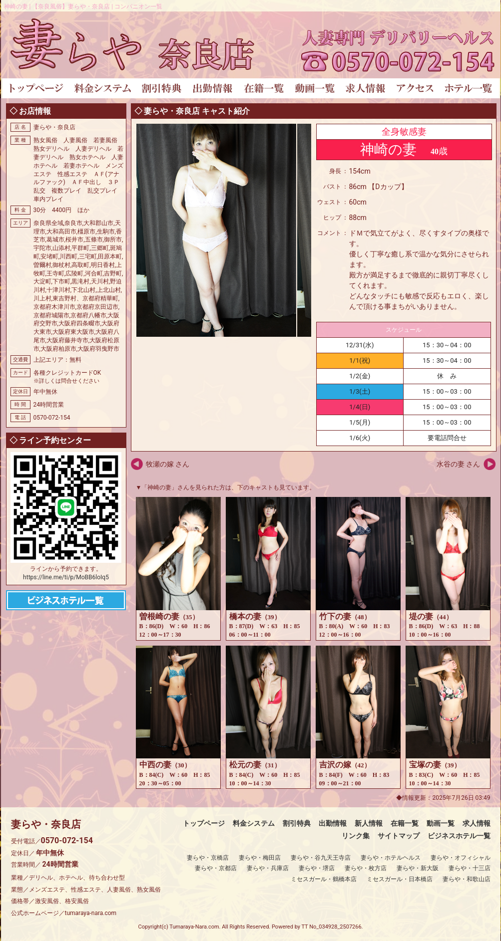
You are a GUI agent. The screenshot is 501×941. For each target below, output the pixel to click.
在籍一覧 (405, 823)
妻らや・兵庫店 (268, 868)
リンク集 (356, 836)
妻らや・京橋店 (208, 857)
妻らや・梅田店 (260, 857)
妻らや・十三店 (470, 868)
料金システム (254, 823)
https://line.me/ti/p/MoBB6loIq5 (66, 577)
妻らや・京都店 (216, 868)
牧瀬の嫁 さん (167, 464)
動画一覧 (441, 823)
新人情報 (369, 823)
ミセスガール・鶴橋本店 (324, 879)
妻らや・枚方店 (366, 868)
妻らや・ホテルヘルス (391, 857)
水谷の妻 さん (458, 464)
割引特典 (297, 823)
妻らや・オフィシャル (461, 857)
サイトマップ (399, 836)
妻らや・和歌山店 (467, 879)
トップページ (204, 823)
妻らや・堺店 (317, 868)
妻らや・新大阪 (418, 868)
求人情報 (477, 823)
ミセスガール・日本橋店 (400, 879)
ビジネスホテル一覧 (459, 836)
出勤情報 (333, 823)
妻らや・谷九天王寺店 (321, 857)
